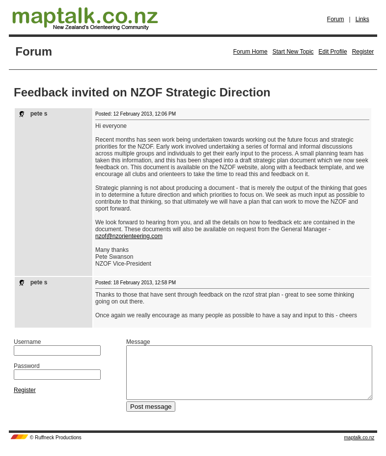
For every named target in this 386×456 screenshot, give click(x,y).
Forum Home (250, 51)
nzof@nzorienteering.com (129, 236)
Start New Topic (293, 51)
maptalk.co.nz (359, 448)
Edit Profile (333, 51)
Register (363, 51)
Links (362, 19)
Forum (335, 19)
